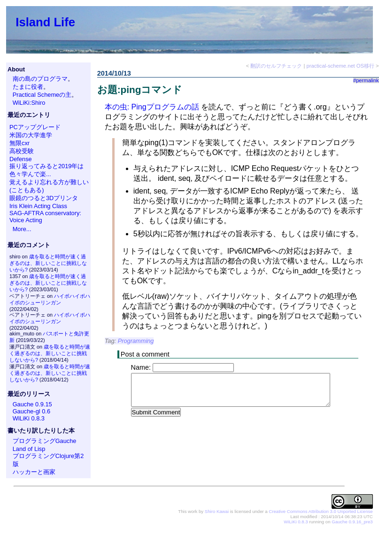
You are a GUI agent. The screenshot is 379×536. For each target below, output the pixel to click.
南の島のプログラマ (40, 78)
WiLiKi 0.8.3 (29, 418)
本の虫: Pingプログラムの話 (152, 107)
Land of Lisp (29, 448)
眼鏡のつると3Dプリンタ (43, 198)
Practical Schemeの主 (42, 94)
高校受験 (21, 151)
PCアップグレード (35, 127)
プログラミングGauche (45, 440)
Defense (20, 159)
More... (22, 229)
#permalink (366, 80)
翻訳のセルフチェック (276, 66)
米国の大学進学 (30, 135)
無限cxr (19, 143)
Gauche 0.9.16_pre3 (352, 521)
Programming (136, 340)
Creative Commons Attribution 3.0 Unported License (320, 511)
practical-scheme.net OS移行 (341, 66)
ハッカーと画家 (34, 471)
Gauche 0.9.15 (32, 404)
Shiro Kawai (217, 511)
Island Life (45, 22)
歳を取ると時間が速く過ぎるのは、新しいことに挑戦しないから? (48, 263)
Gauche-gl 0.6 (31, 411)
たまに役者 (28, 86)
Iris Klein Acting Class (38, 206)
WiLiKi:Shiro (29, 102)
